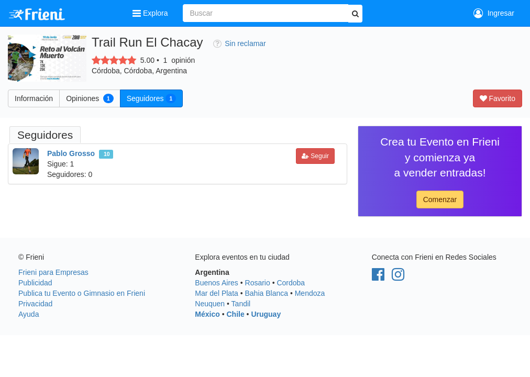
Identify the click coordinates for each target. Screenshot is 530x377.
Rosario (257, 283)
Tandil (241, 304)
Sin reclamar (239, 43)
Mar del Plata (216, 293)
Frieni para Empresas (53, 272)
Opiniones (90, 98)
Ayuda (28, 314)
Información (34, 98)
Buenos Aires (216, 283)
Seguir (315, 156)
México (207, 314)
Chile (235, 314)
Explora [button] (151, 13)
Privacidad (35, 304)
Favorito (497, 98)
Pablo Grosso (71, 153)
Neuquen (210, 304)
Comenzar (440, 199)
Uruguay (266, 314)
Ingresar (493, 13)
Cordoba (291, 283)
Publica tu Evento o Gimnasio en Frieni (81, 293)
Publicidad (35, 283)
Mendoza (310, 293)
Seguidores (151, 98)
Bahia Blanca (267, 293)
